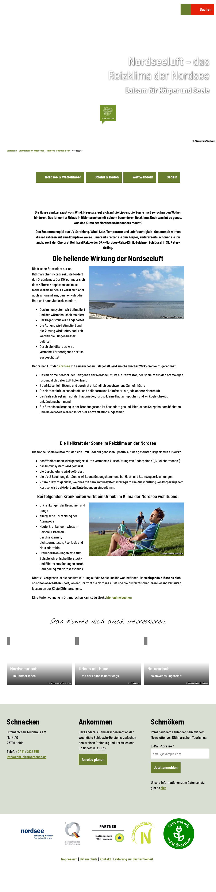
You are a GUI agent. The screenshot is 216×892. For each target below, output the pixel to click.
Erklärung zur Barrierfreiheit (133, 859)
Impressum (69, 859)
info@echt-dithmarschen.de (26, 757)
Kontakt (105, 859)
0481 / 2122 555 (28, 751)
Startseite (12, 150)
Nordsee (64, 366)
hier (163, 788)
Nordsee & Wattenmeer (58, 150)
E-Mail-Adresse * (162, 746)
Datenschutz (88, 859)
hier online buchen (119, 597)
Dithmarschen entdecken (32, 150)
